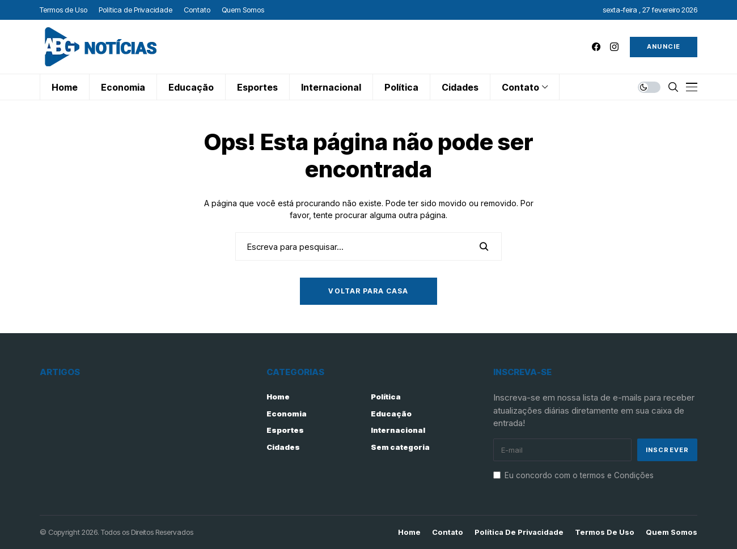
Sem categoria (400, 447)
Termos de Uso (604, 532)
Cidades (283, 447)
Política (386, 396)
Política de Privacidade (519, 532)
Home (278, 396)
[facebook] (596, 46)
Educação (391, 413)
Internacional (398, 430)
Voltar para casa (368, 291)
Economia (286, 413)
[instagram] (614, 46)
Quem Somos (671, 532)
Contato (447, 532)
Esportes (285, 430)
